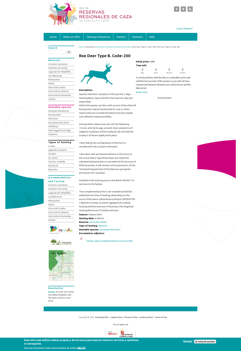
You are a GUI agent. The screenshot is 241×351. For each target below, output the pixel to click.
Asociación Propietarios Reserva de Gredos (114, 47)
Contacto (137, 36)
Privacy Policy (130, 317)
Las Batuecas (55, 75)
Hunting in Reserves (98, 36)
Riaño (51, 83)
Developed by (101, 317)
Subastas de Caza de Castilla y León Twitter (183, 9)
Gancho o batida (56, 161)
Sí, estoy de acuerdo (205, 342)
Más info (81, 349)
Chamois (52, 134)
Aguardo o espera (57, 150)
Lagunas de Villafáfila (59, 71)
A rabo (51, 146)
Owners (121, 36)
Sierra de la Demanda (59, 95)
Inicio (81, 47)
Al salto (52, 153)
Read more (142, 92)
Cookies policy (146, 317)
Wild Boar (53, 126)
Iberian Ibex (54, 114)
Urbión (51, 99)
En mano (53, 157)
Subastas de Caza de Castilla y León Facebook (176, 9)
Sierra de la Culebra (58, 91)
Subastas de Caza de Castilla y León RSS (190, 9)
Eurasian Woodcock (58, 111)
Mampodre (54, 79)
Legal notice (116, 317)
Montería (53, 165)
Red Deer (53, 118)
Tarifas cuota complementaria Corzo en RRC (109, 241)
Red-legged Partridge (59, 130)
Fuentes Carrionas (57, 68)
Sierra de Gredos (98, 222)
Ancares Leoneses (58, 64)
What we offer (71, 36)
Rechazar (187, 342)
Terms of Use (161, 317)
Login (179, 28)
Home (53, 36)
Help (152, 36)
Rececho (102, 225)
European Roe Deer (110, 229)
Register (188, 28)
